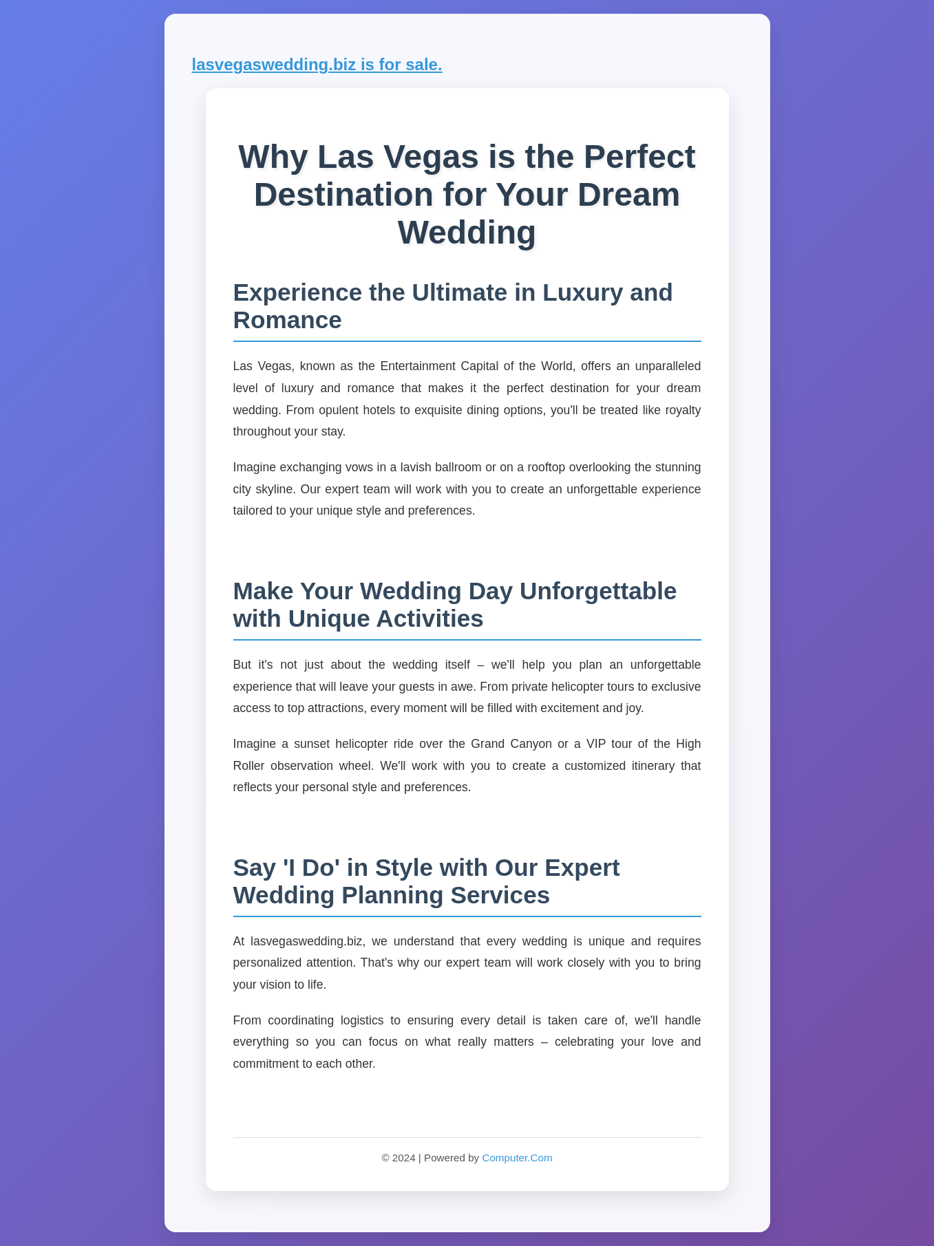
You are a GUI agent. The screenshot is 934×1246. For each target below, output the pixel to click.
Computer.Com (517, 1157)
